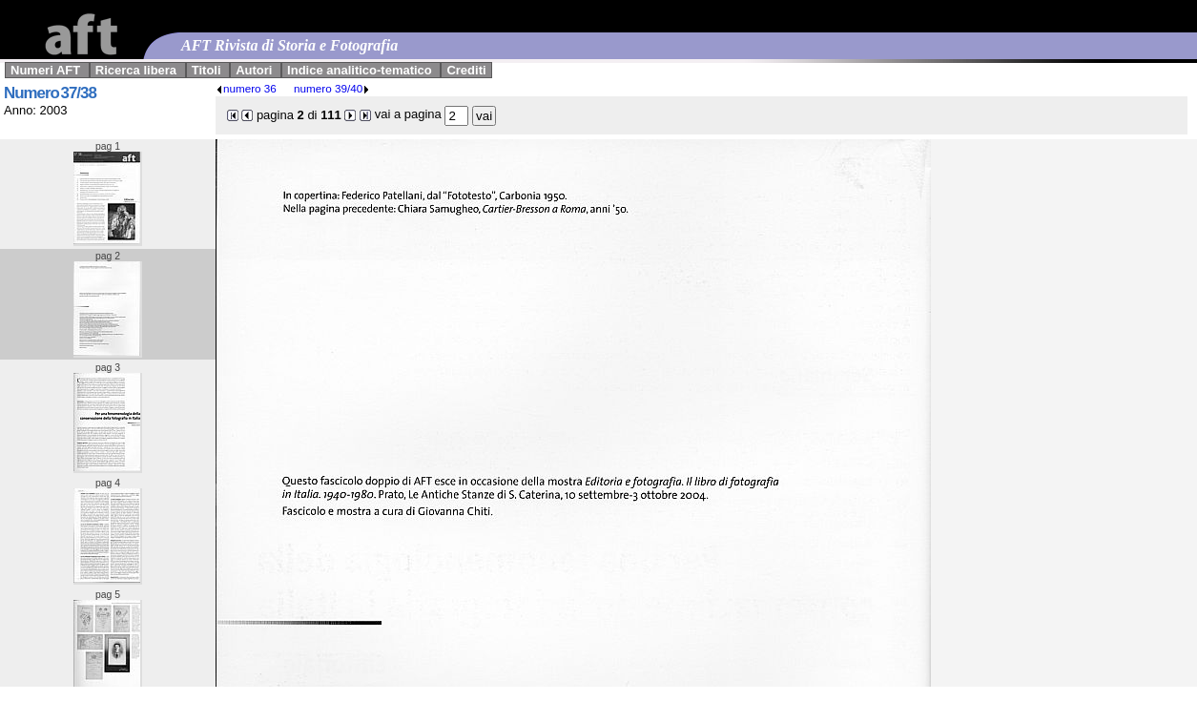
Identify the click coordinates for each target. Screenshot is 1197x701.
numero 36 (246, 88)
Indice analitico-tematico (359, 70)
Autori (254, 70)
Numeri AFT (45, 70)
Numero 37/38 (50, 93)
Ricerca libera (135, 70)
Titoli (206, 70)
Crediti (465, 70)
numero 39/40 (332, 88)
